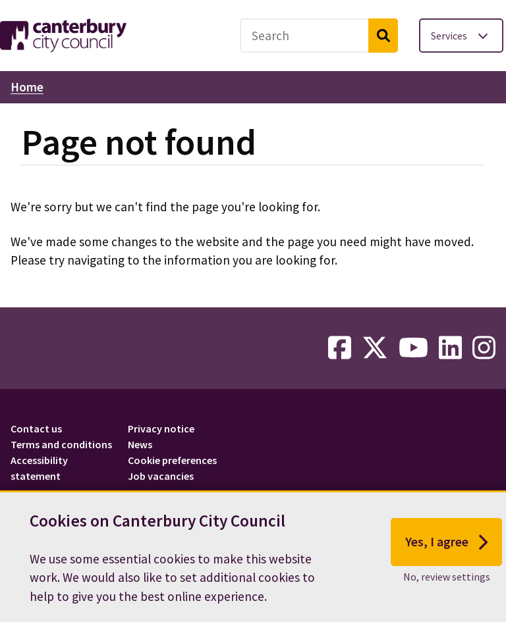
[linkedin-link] (450, 348)
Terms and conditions (61, 444)
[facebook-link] (339, 348)
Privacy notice (161, 428)
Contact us (36, 428)
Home (27, 87)
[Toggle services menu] (461, 35)
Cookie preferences (172, 460)
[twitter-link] (375, 348)
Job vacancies (161, 475)
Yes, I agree (446, 545)
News (140, 444)
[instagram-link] (483, 348)
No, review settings (446, 579)
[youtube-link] (413, 348)
